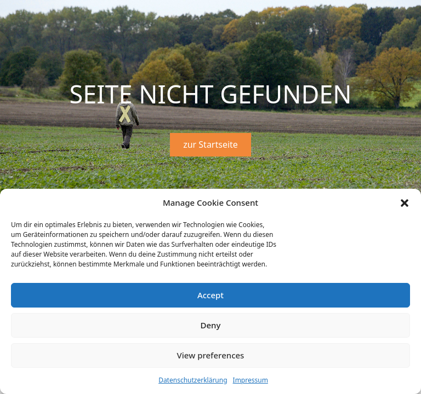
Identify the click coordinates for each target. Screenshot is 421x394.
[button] (404, 203)
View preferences (210, 355)
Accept (210, 294)
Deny (211, 325)
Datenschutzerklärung (192, 380)
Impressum (250, 380)
